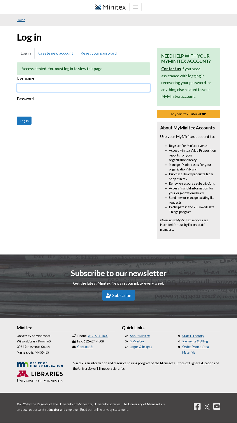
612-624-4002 (98, 336)
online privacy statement (110, 409)
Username (25, 78)
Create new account (55, 53)
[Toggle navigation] (135, 7)
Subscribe (118, 295)
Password (25, 98)
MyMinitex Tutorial (195, 113)
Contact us (171, 68)
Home (21, 20)
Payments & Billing (195, 341)
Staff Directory (193, 336)
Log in (26, 53)
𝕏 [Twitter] (207, 406)
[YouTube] (216, 406)
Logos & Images (141, 347)
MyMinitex (137, 341)
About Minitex (140, 336)
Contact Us (85, 347)
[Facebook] (197, 406)
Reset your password (99, 53)
